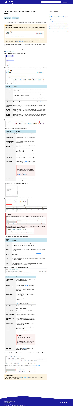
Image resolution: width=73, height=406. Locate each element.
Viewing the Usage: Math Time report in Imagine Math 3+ (59, 31)
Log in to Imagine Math (9, 51)
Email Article (15, 18)
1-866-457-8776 (7, 402)
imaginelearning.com (9, 404)
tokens (26, 178)
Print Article (7, 18)
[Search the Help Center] (51, 2)
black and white (26, 377)
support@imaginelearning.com (10, 401)
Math (15, 8)
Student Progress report (36, 365)
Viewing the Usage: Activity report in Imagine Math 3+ (58, 26)
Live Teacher (41, 101)
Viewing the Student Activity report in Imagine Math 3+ (58, 16)
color (21, 377)
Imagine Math (19, 8)
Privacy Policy (6, 405)
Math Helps (19, 138)
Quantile (26, 285)
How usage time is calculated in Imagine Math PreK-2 (58, 21)
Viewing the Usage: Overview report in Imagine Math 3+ (58, 24)
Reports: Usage (24, 8)
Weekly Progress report (20, 41)
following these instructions (22, 174)
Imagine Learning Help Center (8, 8)
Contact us (65, 2)
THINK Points (27, 161)
